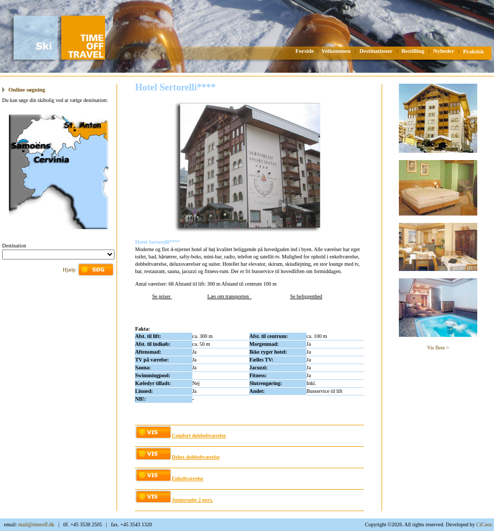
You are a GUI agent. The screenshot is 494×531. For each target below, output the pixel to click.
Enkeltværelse (187, 478)
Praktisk (473, 51)
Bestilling (412, 51)
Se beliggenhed (306, 296)
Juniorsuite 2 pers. (192, 500)
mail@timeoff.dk (36, 524)
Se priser (162, 296)
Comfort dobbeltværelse (198, 435)
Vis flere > (438, 348)
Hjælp (69, 270)
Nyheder (443, 51)
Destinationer (376, 51)
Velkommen (336, 51)
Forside (304, 51)
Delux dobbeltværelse (195, 457)
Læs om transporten (229, 296)
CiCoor (483, 524)
